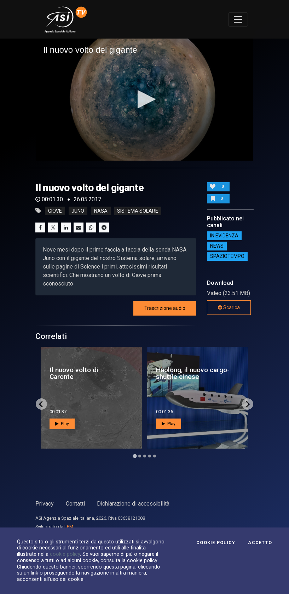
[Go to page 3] (144, 456)
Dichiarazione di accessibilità (133, 503)
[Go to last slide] (41, 404)
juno (77, 211)
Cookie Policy (215, 543)
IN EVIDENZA (224, 236)
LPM (68, 526)
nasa (101, 211)
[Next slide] (247, 404)
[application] (144, 100)
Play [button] (62, 423)
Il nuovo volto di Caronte (74, 373)
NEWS (217, 246)
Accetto (260, 543)
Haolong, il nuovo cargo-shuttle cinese (193, 373)
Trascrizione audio (164, 308)
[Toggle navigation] (238, 19)
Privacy (44, 503)
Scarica (229, 307)
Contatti (75, 503)
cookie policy (65, 554)
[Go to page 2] (139, 456)
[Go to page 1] (135, 456)
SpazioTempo (227, 256)
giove (55, 211)
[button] (144, 99)
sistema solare (137, 211)
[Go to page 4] (149, 456)
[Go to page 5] (154, 456)
